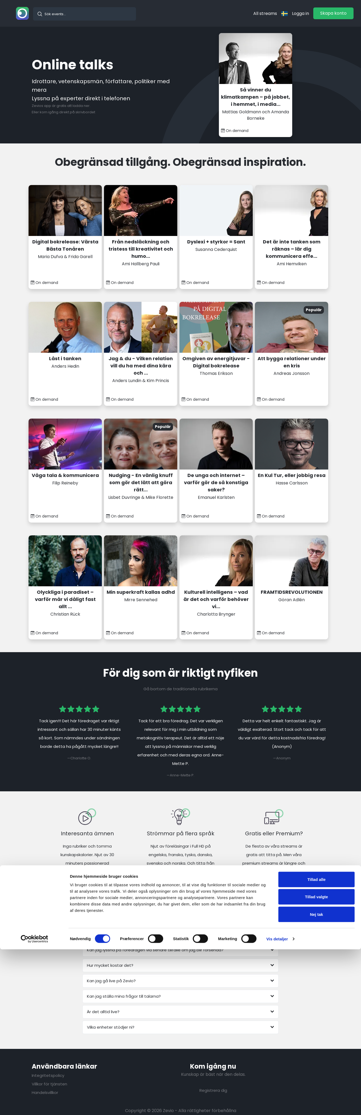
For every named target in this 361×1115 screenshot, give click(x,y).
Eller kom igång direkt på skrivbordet (63, 112)
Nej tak (316, 1080)
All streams (265, 13)
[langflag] (284, 13)
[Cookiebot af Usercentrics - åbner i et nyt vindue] (34, 1105)
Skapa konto (333, 13)
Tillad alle (316, 1045)
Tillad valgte (316, 1062)
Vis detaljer (277, 1104)
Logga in (300, 13)
